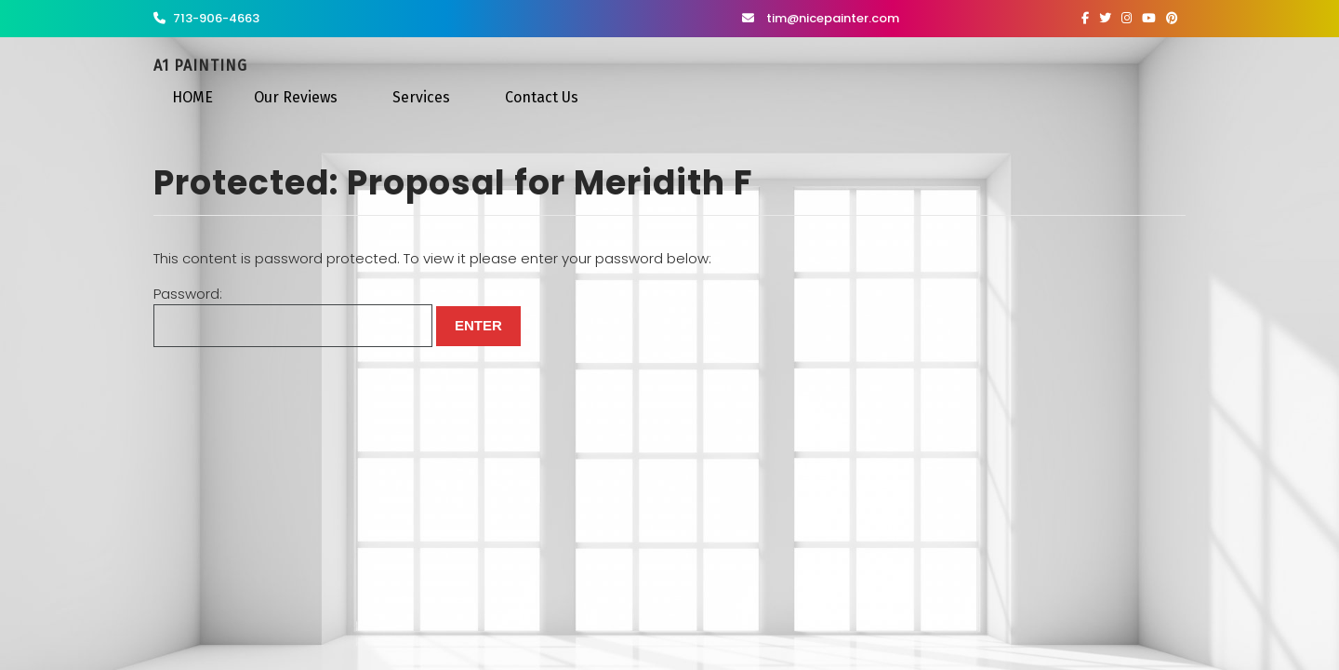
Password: (292, 316)
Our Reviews (296, 97)
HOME (192, 97)
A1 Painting (200, 65)
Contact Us (541, 97)
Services (421, 97)
